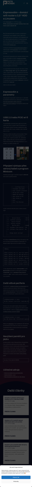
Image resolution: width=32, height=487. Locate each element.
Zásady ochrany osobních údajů (19, 484)
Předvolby (16, 481)
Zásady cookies (8, 484)
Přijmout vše (16, 477)
